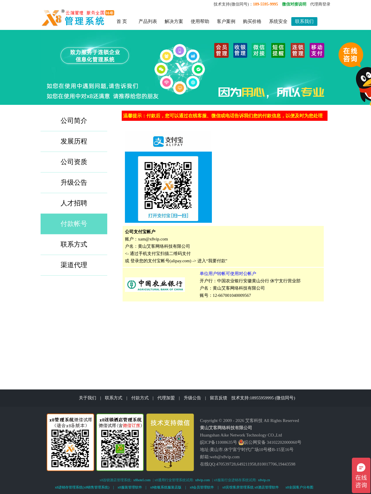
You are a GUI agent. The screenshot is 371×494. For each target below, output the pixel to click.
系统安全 (278, 21)
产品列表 (148, 21)
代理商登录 (320, 4)
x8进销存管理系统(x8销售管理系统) (82, 487)
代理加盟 (166, 398)
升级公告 (192, 398)
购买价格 (252, 21)
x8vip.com (202, 480)
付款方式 (140, 398)
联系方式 (113, 398)
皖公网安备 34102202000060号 (270, 442)
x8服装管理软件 (130, 487)
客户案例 (226, 21)
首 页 (122, 21)
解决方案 (174, 21)
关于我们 (87, 398)
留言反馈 (218, 398)
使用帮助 (200, 21)
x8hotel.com (142, 480)
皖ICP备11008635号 (218, 442)
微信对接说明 (294, 4)
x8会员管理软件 (202, 487)
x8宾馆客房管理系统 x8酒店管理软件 (250, 487)
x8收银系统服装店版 (165, 487)
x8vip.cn (264, 480)
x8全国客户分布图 (299, 487)
